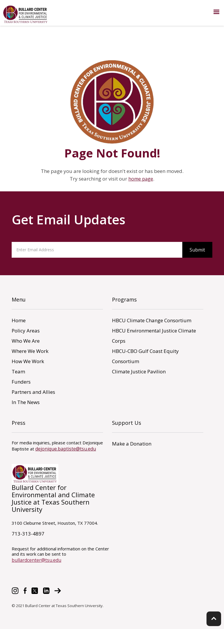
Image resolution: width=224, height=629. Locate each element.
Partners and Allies (33, 392)
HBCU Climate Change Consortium (151, 320)
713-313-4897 (28, 533)
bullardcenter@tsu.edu (36, 560)
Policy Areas (26, 330)
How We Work (28, 361)
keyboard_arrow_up (213, 618)
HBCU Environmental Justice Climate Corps (154, 335)
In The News (26, 402)
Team (18, 371)
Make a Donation (131, 443)
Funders (21, 381)
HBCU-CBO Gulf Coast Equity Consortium (145, 356)
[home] (25, 14)
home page (140, 179)
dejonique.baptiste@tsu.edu (65, 449)
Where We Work (30, 351)
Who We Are (26, 340)
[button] (216, 12)
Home (19, 320)
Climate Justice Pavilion (139, 371)
